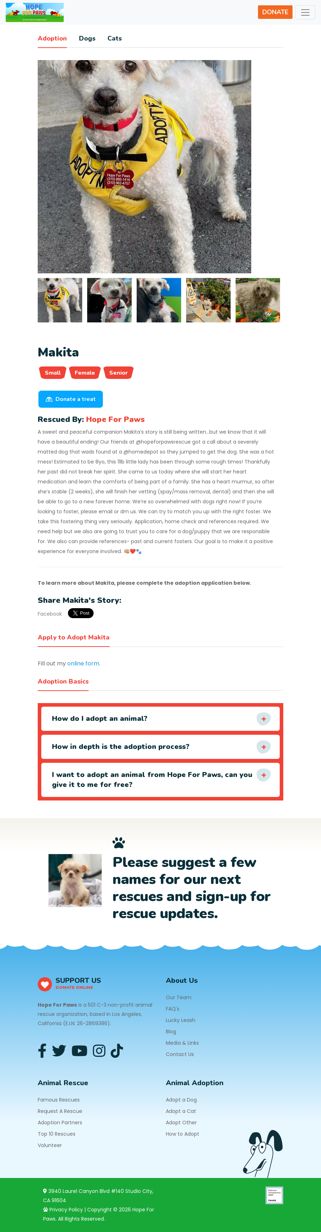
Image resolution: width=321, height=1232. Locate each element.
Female (85, 373)
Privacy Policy (63, 1209)
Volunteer (50, 1145)
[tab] (60, 300)
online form (83, 663)
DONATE (275, 12)
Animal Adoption (194, 1083)
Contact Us (180, 1054)
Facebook (50, 613)
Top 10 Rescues (56, 1133)
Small (52, 373)
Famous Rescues (59, 1099)
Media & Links (182, 1042)
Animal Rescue (63, 1083)
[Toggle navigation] (305, 12)
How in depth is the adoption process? (120, 746)
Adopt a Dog (181, 1099)
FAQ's (172, 1008)
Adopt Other (181, 1122)
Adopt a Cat (181, 1111)
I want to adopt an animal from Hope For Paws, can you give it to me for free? (152, 779)
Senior (118, 373)
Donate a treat (71, 399)
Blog (171, 1031)
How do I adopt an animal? (99, 718)
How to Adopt (182, 1133)
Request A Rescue (60, 1111)
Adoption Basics (63, 681)
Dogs (87, 38)
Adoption (52, 38)
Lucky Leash (180, 1020)
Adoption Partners (60, 1122)
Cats (114, 38)
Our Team (178, 997)
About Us (182, 980)
